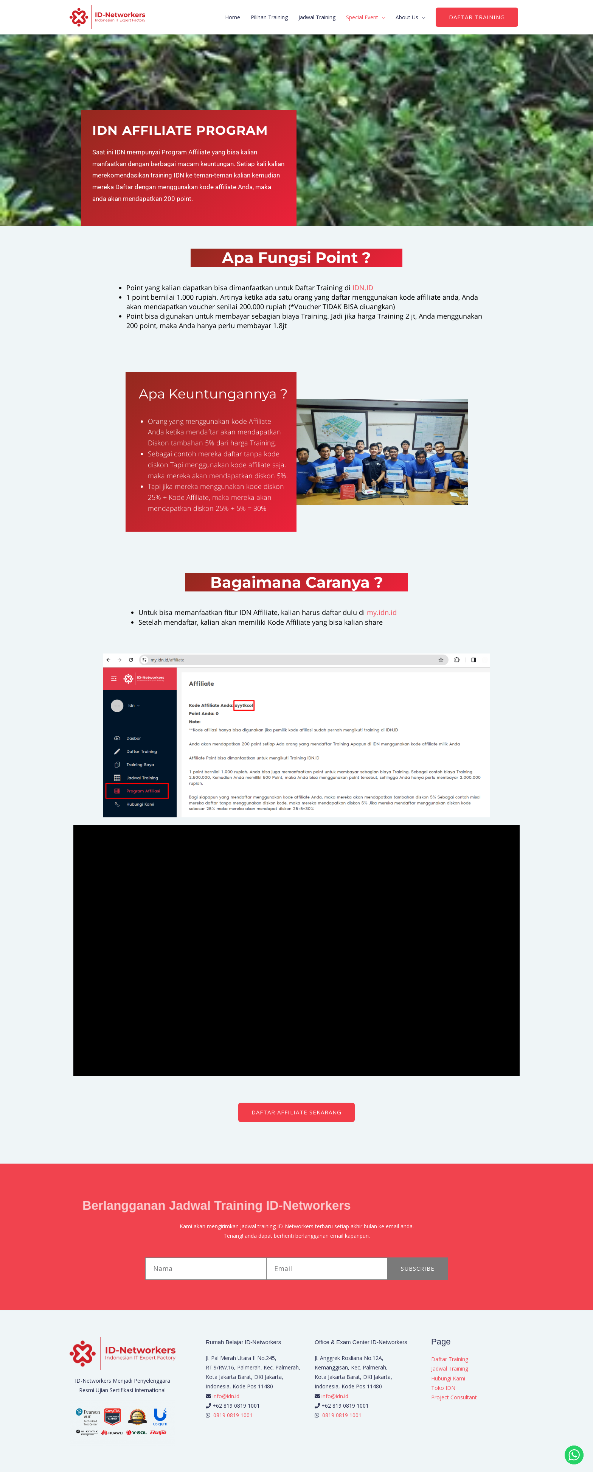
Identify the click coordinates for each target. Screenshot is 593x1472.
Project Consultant (454, 1397)
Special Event (362, 17)
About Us (407, 17)
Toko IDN (443, 1387)
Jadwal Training (316, 17)
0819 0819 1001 (233, 1415)
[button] (477, 17)
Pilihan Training (269, 17)
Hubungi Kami (448, 1378)
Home (232, 17)
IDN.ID (362, 287)
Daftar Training (449, 1359)
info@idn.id (226, 1396)
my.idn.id (382, 612)
